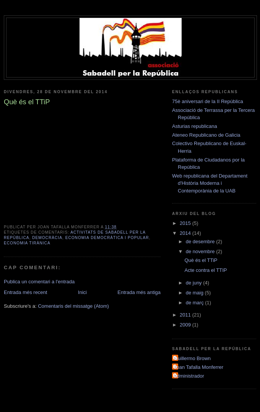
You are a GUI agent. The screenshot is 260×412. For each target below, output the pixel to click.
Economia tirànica (27, 243)
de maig (195, 293)
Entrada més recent (25, 292)
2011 (186, 315)
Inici (82, 292)
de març (195, 302)
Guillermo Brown (192, 358)
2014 (186, 233)
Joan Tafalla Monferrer (198, 367)
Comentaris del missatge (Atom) (73, 306)
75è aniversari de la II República (207, 101)
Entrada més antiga (139, 292)
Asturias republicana (194, 126)
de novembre (201, 251)
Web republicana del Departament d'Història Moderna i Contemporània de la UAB (209, 183)
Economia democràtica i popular (107, 238)
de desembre (201, 241)
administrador (189, 376)
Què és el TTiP (200, 260)
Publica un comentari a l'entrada (39, 281)
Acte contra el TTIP (205, 270)
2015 (186, 223)
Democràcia (47, 238)
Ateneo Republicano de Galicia (206, 135)
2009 (186, 325)
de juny (194, 283)
